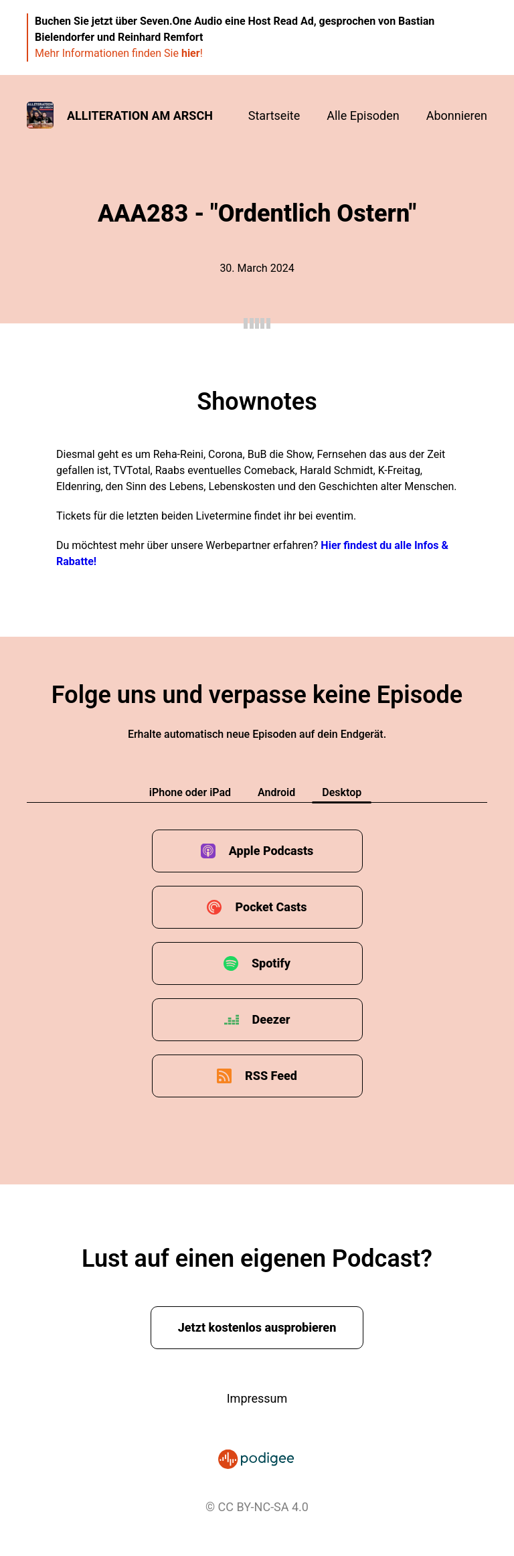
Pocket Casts (271, 907)
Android (276, 792)
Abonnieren (456, 115)
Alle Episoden (363, 115)
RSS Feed (271, 1076)
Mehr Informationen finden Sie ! (119, 53)
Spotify (271, 963)
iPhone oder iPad (190, 792)
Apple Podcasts (271, 851)
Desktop (341, 792)
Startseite (274, 115)
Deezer (271, 1019)
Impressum (257, 1398)
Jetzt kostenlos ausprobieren (257, 1327)
